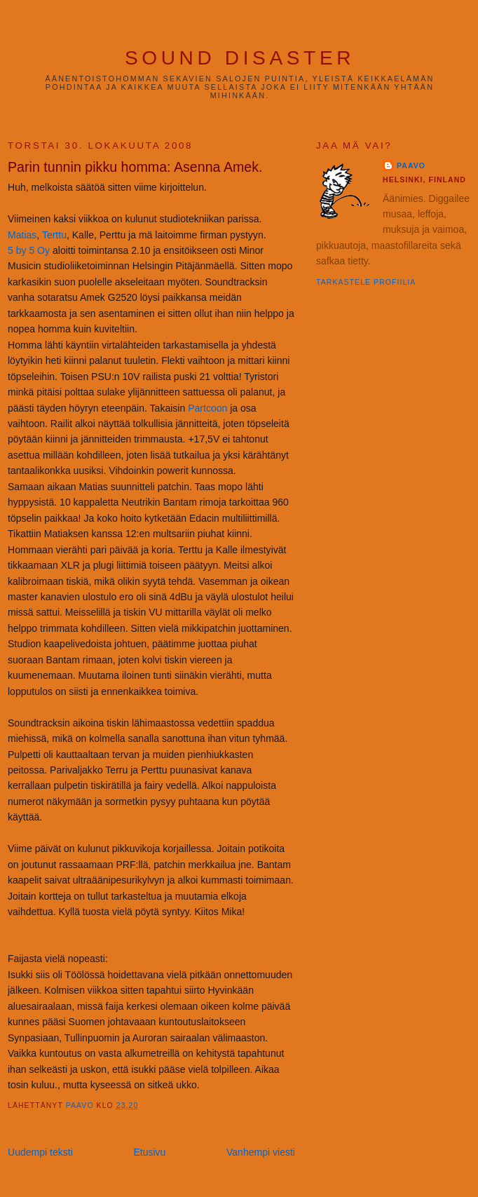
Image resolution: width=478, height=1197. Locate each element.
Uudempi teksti (40, 1152)
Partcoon (207, 408)
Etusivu (149, 1152)
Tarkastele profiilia (366, 282)
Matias (22, 235)
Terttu (54, 235)
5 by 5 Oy (29, 250)
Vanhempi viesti (260, 1152)
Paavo (411, 165)
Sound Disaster (240, 58)
